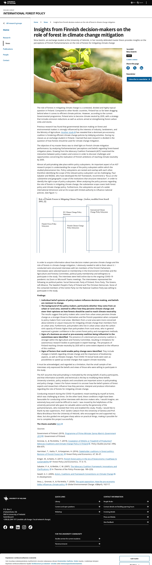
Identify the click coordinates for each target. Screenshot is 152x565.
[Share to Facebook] (128, 67)
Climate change (131, 59)
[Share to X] (134, 67)
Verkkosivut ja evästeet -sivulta (43, 552)
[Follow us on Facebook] (5, 527)
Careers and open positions (77, 506)
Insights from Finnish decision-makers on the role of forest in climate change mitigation (84, 22)
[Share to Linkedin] (141, 67)
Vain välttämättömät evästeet (134, 560)
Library (77, 501)
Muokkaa (134, 554)
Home (36, 22)
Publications (8, 49)
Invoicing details (126, 512)
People (6, 54)
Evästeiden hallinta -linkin (68, 550)
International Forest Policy (24, 13)
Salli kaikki (134, 547)
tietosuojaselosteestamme (71, 552)
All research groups (12, 23)
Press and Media (126, 517)
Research (6, 37)
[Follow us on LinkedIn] (18, 527)
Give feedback (126, 522)
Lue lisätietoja (10, 558)
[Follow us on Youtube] (11, 527)
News (46, 22)
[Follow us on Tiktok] (30, 527)
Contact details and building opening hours (126, 506)
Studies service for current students (77, 538)
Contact (6, 60)
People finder (126, 501)
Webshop (77, 512)
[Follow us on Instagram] (24, 527)
